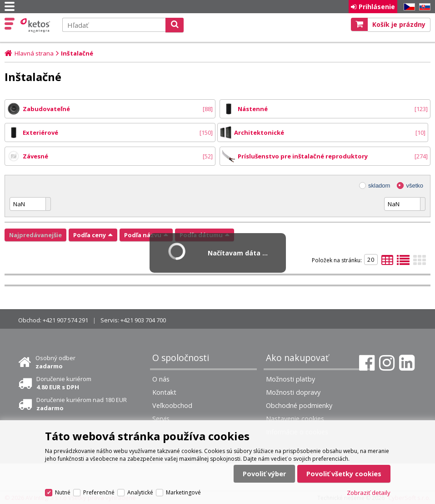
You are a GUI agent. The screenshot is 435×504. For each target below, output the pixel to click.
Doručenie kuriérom (63, 383)
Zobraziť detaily (368, 493)
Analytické (140, 492)
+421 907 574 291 (65, 320)
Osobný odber (55, 362)
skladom (379, 185)
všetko (414, 185)
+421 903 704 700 (143, 320)
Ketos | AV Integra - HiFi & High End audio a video (36, 25)
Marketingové (183, 492)
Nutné (62, 492)
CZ (407, 7)
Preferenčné (99, 492)
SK (423, 7)
